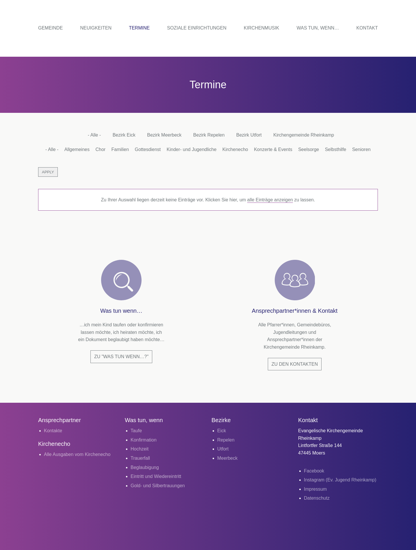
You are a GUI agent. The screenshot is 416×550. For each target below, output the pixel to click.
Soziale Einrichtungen (196, 27)
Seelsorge (308, 149)
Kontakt (367, 27)
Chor (100, 149)
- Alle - (94, 135)
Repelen (226, 439)
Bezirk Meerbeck (164, 135)
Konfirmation (144, 439)
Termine (139, 27)
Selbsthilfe (335, 149)
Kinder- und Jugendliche (192, 149)
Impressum (315, 489)
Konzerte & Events (273, 149)
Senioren (361, 149)
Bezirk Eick (124, 135)
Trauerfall (140, 458)
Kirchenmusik (261, 27)
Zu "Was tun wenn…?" (121, 356)
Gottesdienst (148, 149)
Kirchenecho (235, 149)
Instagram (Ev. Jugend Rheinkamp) (340, 479)
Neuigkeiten (96, 27)
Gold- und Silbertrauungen (158, 485)
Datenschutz (317, 498)
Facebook (314, 470)
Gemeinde (50, 27)
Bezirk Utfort (249, 135)
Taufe (136, 430)
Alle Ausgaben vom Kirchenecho (77, 454)
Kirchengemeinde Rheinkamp (303, 135)
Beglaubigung (145, 467)
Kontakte (53, 430)
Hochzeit (139, 448)
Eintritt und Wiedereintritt (156, 476)
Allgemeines (77, 149)
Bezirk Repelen (209, 135)
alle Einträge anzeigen (270, 199)
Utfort (223, 448)
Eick (221, 430)
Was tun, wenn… (318, 27)
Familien (120, 149)
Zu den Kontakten (295, 364)
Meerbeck (227, 458)
